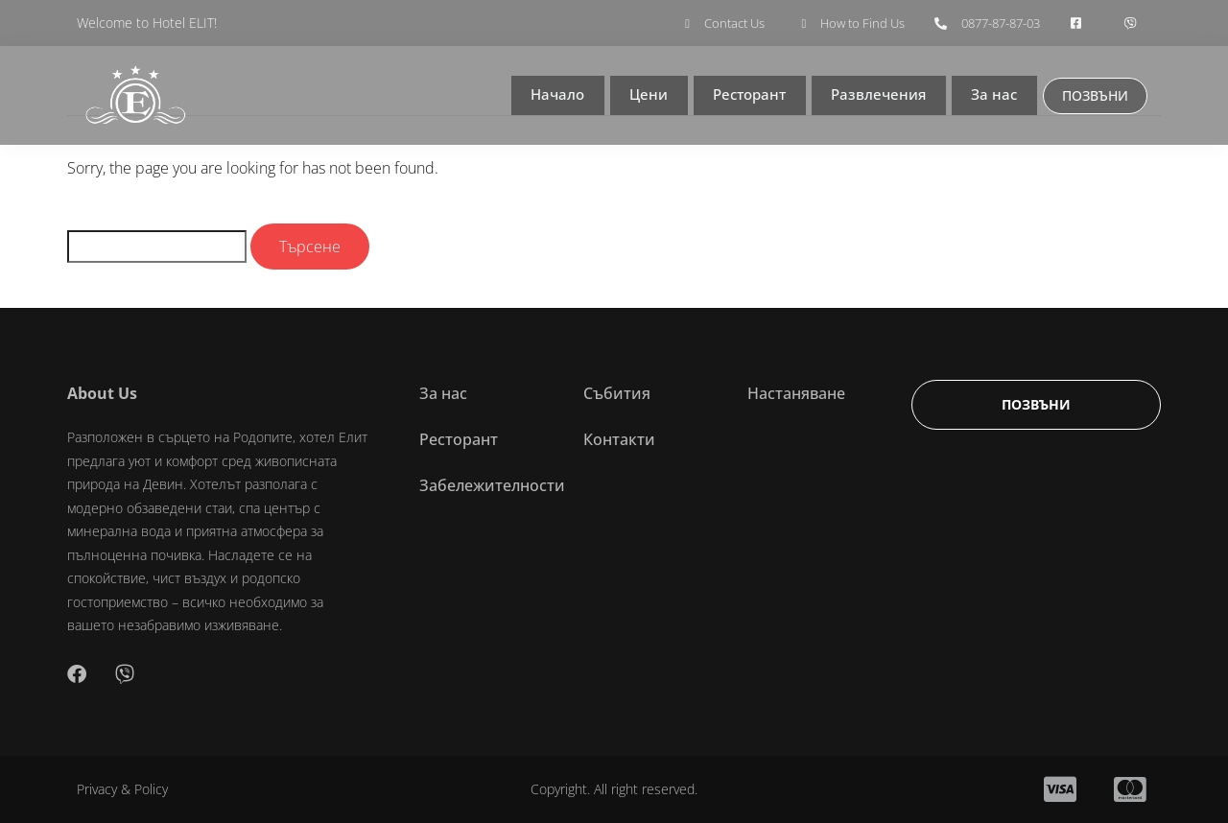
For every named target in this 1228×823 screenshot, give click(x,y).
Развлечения (877, 95)
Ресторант (746, 95)
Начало (554, 95)
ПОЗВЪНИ (1094, 95)
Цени (645, 95)
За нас (993, 95)
